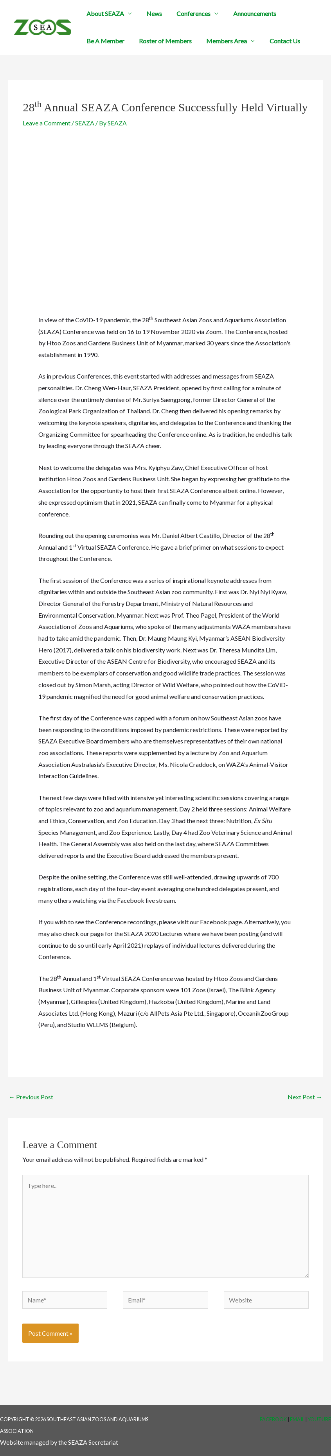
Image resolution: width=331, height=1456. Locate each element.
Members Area (221, 41)
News (151, 13)
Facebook (273, 1419)
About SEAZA (104, 13)
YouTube (319, 1419)
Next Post (305, 1096)
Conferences (188, 13)
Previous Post (31, 1096)
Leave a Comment (46, 123)
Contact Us (277, 41)
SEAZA (84, 123)
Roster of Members (162, 41)
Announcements (247, 13)
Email (297, 1419)
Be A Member (104, 41)
